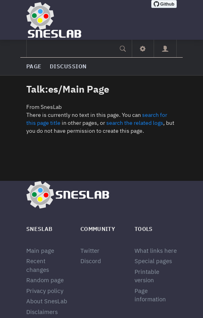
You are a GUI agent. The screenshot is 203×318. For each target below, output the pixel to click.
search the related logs (134, 122)
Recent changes (37, 265)
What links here (156, 250)
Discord (90, 261)
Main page (40, 250)
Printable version (147, 276)
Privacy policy (44, 291)
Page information (150, 295)
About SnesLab (46, 301)
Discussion (68, 66)
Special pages (153, 261)
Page (34, 66)
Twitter (90, 250)
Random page (45, 280)
